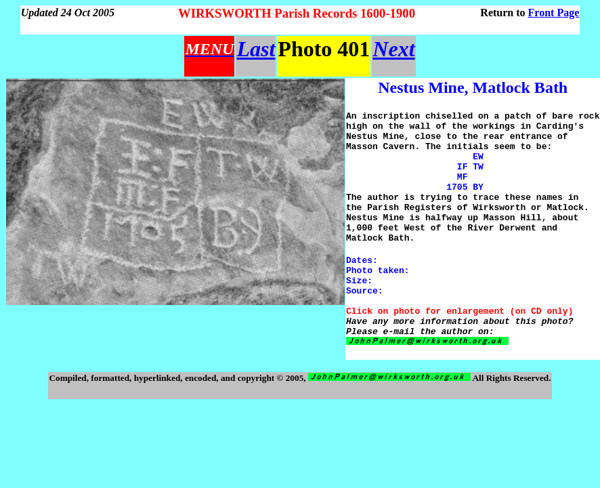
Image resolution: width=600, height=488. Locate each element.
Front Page (554, 12)
